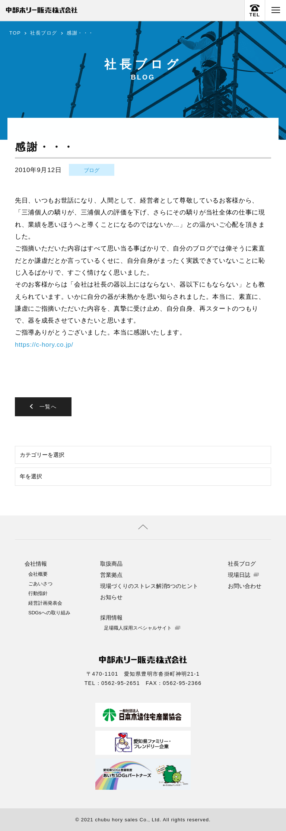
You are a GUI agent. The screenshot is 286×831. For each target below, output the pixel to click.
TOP (15, 33)
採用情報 (111, 617)
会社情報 (36, 563)
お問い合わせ (244, 585)
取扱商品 (111, 563)
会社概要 (38, 573)
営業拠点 (111, 574)
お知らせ (111, 597)
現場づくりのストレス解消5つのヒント (149, 585)
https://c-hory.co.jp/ (44, 344)
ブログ (91, 170)
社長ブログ (43, 33)
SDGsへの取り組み (49, 612)
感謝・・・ (80, 33)
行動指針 (38, 593)
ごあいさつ (40, 583)
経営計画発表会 (45, 602)
